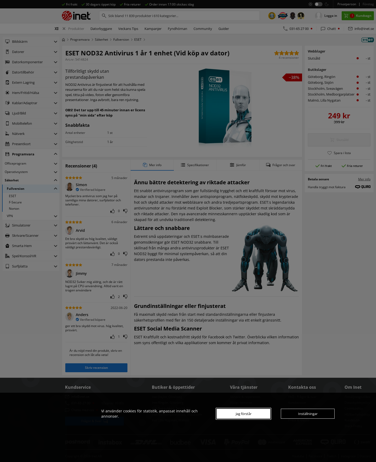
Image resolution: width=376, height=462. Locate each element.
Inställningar (308, 413)
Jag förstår (243, 413)
